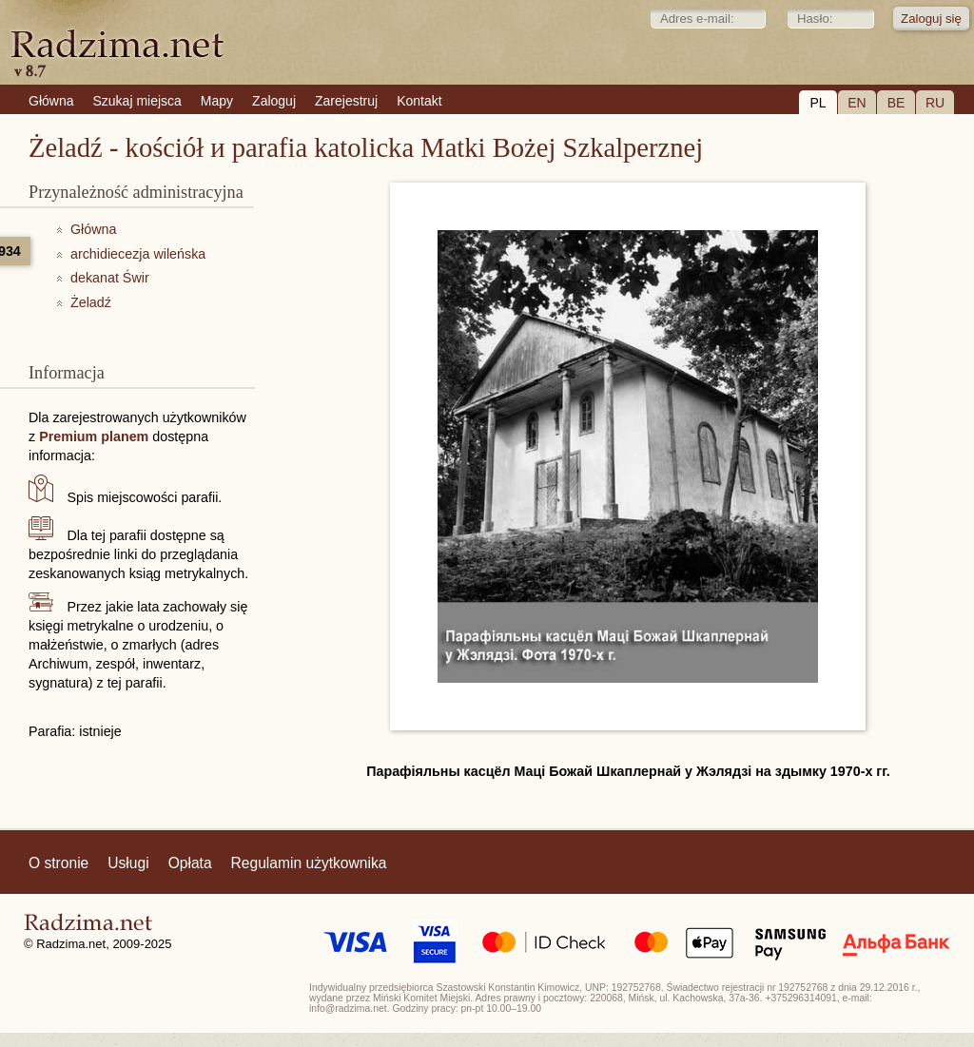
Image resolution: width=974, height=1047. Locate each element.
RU (935, 102)
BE (896, 102)
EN (856, 102)
